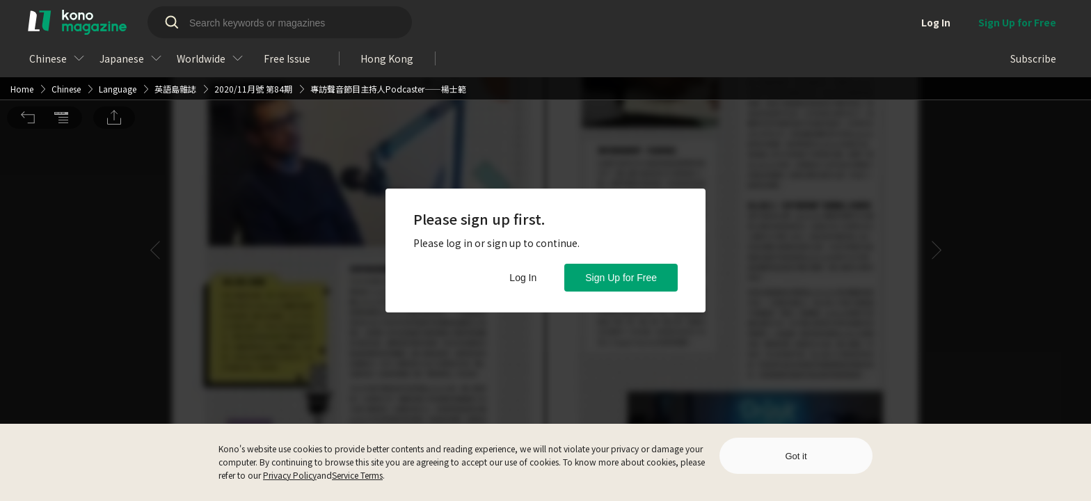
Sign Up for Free (621, 277)
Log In (522, 277)
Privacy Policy (290, 475)
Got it (795, 456)
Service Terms (357, 475)
